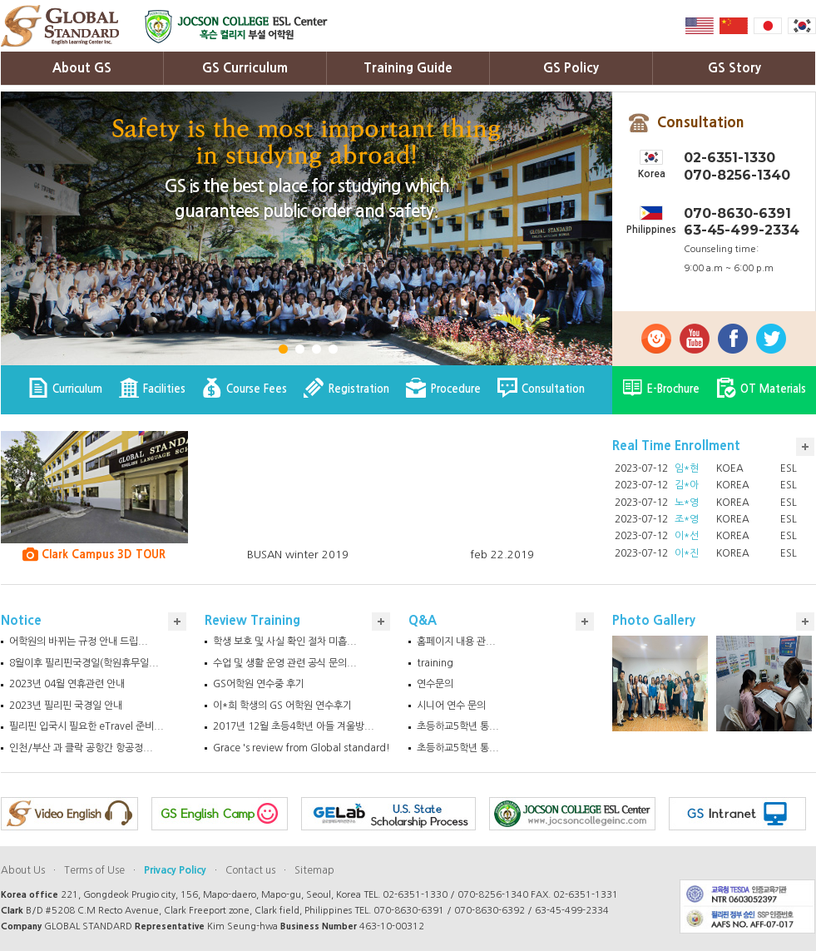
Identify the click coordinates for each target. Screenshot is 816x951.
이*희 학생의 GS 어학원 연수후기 (282, 706)
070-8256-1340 (737, 175)
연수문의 (435, 684)
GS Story (734, 68)
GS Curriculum (245, 68)
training (435, 663)
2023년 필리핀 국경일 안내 (65, 706)
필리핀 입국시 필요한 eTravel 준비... (86, 726)
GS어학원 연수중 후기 (258, 684)
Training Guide (408, 68)
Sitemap (314, 870)
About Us (23, 870)
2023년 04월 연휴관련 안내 (67, 684)
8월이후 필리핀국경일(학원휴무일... (84, 663)
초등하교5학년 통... (458, 726)
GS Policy (571, 68)
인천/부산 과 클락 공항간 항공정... (81, 748)
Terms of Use (94, 870)
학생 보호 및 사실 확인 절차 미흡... (285, 641)
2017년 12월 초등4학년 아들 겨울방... (293, 726)
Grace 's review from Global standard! (301, 748)
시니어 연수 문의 (451, 706)
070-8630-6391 (737, 213)
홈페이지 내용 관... (456, 641)
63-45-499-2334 (741, 230)
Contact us (250, 870)
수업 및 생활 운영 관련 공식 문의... (285, 663)
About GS (81, 68)
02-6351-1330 (729, 158)
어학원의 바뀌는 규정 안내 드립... (78, 641)
